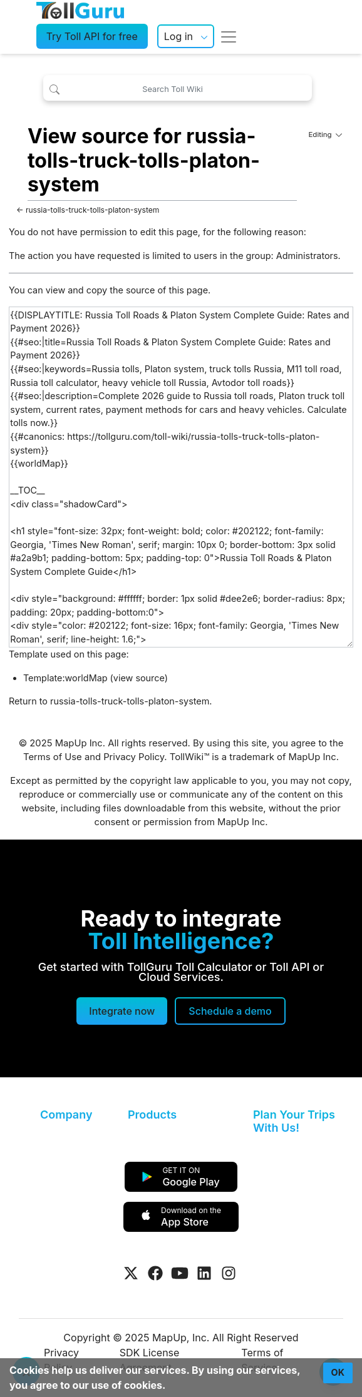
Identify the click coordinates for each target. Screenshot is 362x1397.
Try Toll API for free (92, 36)
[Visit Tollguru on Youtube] (180, 1273)
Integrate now (122, 1011)
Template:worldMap (65, 678)
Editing (325, 134)
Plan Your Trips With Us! (294, 1121)
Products (152, 1114)
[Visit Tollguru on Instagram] (228, 1273)
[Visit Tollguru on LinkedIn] (204, 1273)
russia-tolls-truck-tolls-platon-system (92, 210)
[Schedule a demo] (230, 1011)
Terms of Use (52, 757)
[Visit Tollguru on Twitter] (130, 1273)
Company (66, 1114)
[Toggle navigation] (228, 36)
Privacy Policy (133, 757)
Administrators (307, 255)
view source (139, 678)
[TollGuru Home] (80, 9)
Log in (178, 36)
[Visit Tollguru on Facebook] (155, 1273)
